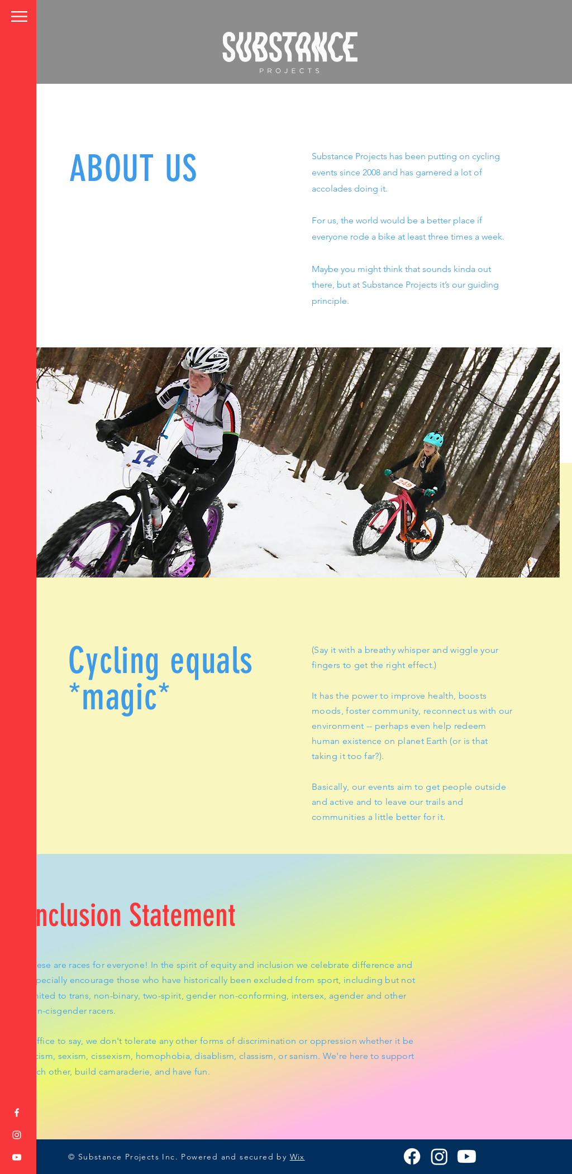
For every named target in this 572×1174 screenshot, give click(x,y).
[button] (19, 16)
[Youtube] (467, 1156)
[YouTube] (16, 1157)
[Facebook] (16, 1112)
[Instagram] (16, 1134)
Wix (297, 1157)
